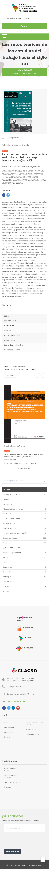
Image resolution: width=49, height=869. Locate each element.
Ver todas (10, 375)
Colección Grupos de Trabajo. (14, 446)
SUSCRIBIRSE (12, 852)
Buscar (24, 26)
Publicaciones (9, 727)
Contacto (7, 787)
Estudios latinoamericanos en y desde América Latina (24, 454)
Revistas (7, 737)
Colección (28, 70)
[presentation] (22, 841)
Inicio (18, 70)
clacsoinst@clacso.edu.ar (17, 701)
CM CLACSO (31, 730)
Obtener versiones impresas (11, 776)
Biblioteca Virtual (32, 734)
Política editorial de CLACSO (11, 770)
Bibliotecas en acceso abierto (34, 724)
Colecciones (8, 732)
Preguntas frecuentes (12, 782)
